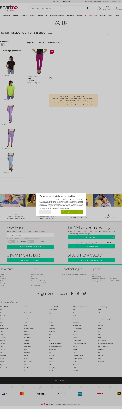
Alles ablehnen (45, 212)
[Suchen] (87, 8)
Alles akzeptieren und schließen (71, 212)
